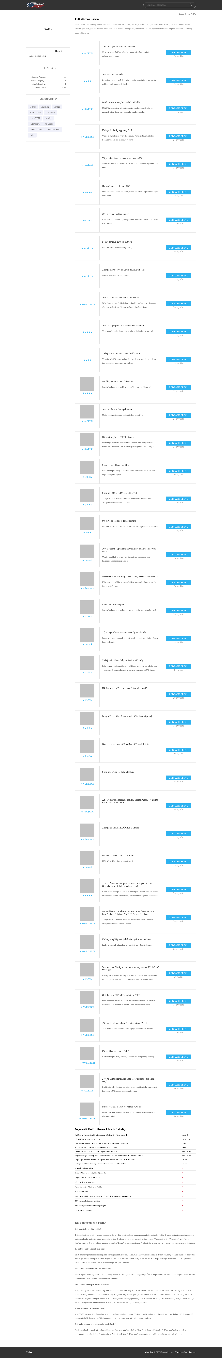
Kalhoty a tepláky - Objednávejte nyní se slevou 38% (126, 939)
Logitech (45, 107)
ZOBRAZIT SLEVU (178, 52)
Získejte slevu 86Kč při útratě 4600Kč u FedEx (123, 270)
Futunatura (35, 124)
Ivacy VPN (35, 118)
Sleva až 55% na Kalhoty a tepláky (118, 772)
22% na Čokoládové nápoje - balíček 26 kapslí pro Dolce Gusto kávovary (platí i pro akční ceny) (128, 884)
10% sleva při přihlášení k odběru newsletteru (123, 325)
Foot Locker (35, 112)
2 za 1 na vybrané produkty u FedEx (118, 46)
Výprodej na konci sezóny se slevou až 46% (122, 158)
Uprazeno (50, 112)
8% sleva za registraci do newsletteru (119, 521)
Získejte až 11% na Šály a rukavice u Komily (122, 660)
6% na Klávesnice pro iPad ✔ (115, 1051)
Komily (48, 118)
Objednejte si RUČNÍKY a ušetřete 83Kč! (121, 995)
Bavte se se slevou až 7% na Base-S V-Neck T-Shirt (125, 744)
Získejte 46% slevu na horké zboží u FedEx (122, 353)
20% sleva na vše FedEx (113, 74)
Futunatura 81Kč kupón (113, 604)
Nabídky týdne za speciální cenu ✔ (118, 381)
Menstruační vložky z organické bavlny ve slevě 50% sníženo (130, 576)
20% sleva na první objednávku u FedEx (120, 297)
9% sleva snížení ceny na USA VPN (118, 855)
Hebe (32, 135)
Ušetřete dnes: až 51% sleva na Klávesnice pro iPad (125, 688)
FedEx (193, 14)
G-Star (33, 107)
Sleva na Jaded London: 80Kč (115, 465)
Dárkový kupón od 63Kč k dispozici (118, 437)
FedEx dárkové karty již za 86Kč (117, 242)
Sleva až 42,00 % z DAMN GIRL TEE (119, 493)
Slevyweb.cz (184, 14)
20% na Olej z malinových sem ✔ (117, 409)
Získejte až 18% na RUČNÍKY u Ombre (120, 827)
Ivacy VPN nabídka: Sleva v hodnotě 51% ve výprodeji (127, 716)
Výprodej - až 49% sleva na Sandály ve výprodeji (124, 632)
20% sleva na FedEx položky (115, 214)
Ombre (57, 107)
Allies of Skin (53, 129)
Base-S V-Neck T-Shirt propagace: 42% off (121, 1106)
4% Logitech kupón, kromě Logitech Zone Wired (124, 1023)
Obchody (29, 1352)
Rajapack (48, 124)
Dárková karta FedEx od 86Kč (116, 186)
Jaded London (36, 129)
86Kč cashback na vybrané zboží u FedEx (121, 102)
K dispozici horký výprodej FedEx (118, 130)
